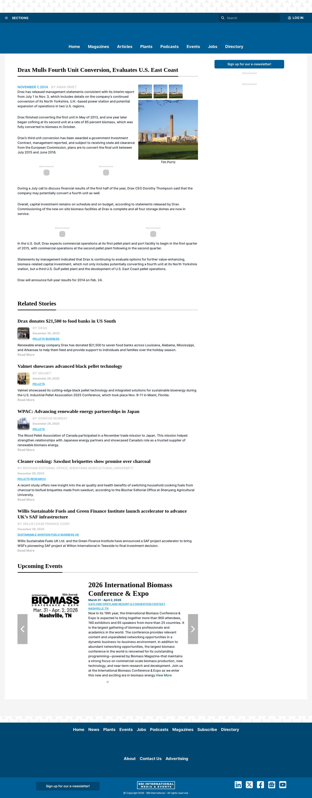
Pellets (39, 338)
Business (52, 338)
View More (164, 675)
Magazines (98, 46)
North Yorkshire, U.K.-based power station (76, 101)
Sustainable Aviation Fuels (39, 534)
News (93, 712)
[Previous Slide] (22, 629)
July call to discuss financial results (58, 188)
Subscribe (207, 712)
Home (74, 46)
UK (77, 534)
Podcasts (169, 46)
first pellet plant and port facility (131, 243)
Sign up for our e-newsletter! (249, 64)
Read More (26, 355)
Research (38, 479)
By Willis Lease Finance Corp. (44, 524)
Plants (146, 46)
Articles (124, 46)
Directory (234, 46)
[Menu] (6, 18)
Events (193, 46)
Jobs (212, 46)
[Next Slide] (193, 629)
